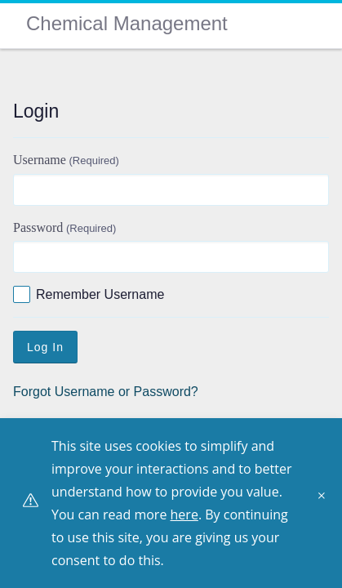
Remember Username (100, 294)
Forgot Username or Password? (105, 392)
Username (66, 160)
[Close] (325, 501)
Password (64, 227)
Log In (45, 347)
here (184, 514)
